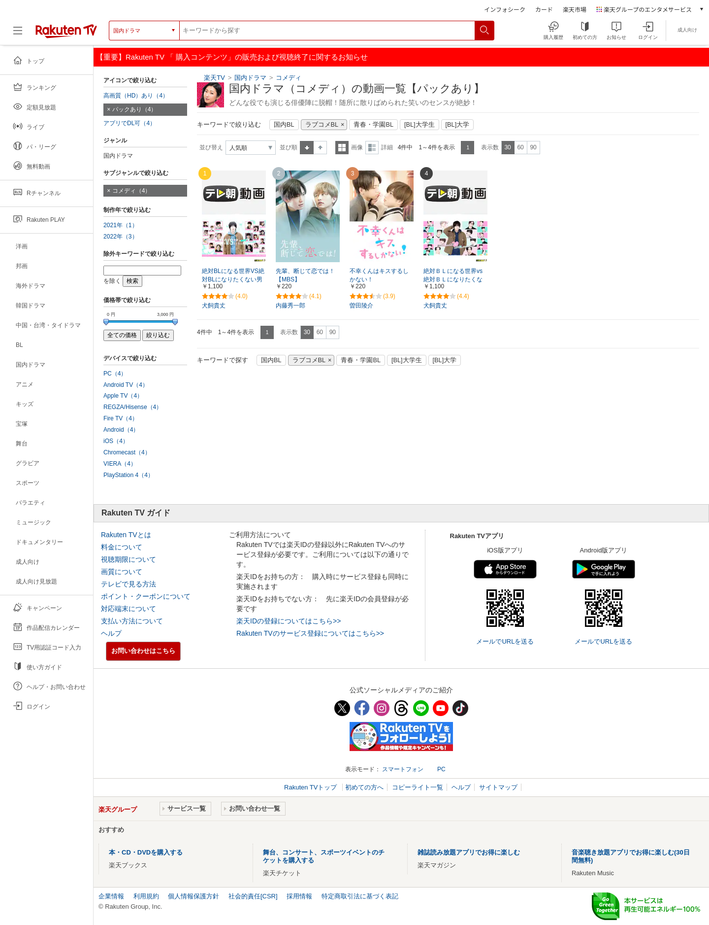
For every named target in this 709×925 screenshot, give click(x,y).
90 (533, 147)
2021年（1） (120, 225)
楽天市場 (574, 9)
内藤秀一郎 (290, 305)
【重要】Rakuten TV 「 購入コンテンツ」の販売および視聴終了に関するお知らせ (232, 57)
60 (520, 147)
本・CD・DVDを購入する (146, 852)
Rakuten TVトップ (311, 787)
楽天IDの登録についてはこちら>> (288, 621)
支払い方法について (132, 621)
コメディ (288, 77)
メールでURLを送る (505, 641)
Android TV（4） (125, 384)
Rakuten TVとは (126, 535)
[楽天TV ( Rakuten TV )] (66, 30)
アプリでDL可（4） (129, 123)
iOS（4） (116, 441)
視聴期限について (128, 559)
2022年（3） (120, 236)
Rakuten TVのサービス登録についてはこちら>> (310, 633)
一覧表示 (342, 147)
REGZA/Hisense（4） (132, 407)
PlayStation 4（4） (128, 475)
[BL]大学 (458, 124)
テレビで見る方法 (128, 584)
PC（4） (115, 373)
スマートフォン (402, 769)
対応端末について (128, 609)
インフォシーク (504, 9)
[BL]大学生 (419, 124)
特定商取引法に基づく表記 (360, 896)
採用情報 (299, 896)
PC (441, 769)
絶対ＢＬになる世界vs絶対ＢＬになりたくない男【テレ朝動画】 (453, 279)
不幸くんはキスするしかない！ (379, 275)
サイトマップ (498, 787)
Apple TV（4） (123, 395)
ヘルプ (111, 633)
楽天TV (214, 77)
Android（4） (121, 429)
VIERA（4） (119, 463)
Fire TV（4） (120, 418)
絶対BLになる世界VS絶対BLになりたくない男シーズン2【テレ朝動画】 (233, 280)
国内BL (284, 124)
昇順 (307, 147)
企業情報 (111, 896)
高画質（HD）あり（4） (135, 95)
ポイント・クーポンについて (146, 596)
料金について (121, 547)
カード (544, 9)
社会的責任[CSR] (253, 896)
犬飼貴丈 (214, 305)
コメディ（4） (131, 190)
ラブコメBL (322, 124)
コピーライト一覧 (417, 787)
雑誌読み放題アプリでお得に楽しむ (469, 852)
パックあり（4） (134, 109)
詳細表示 (372, 147)
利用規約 (146, 896)
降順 (320, 147)
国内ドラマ (250, 77)
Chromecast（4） (127, 452)
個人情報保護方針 (193, 896)
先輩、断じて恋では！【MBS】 (305, 275)
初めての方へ (364, 787)
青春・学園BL (373, 124)
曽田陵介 (361, 305)
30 (507, 147)
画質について (121, 572)
